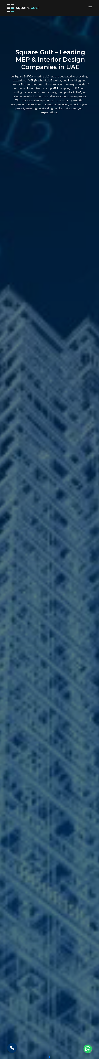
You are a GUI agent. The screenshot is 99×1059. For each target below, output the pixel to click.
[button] (49, 1057)
